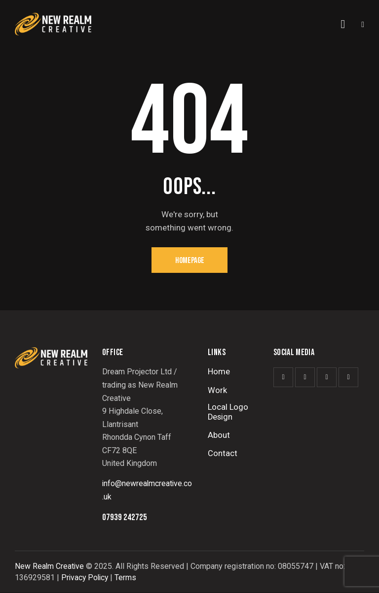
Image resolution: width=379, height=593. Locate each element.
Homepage (189, 260)
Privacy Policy (86, 578)
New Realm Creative (50, 567)
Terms (128, 578)
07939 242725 (124, 518)
